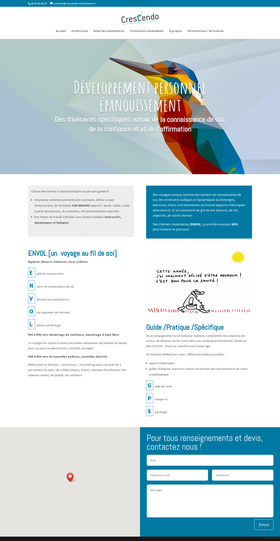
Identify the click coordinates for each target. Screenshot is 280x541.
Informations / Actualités (205, 32)
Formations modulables (147, 32)
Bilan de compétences (109, 32)
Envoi (264, 524)
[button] (71, 477)
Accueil (61, 32)
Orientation (79, 32)
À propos (175, 32)
